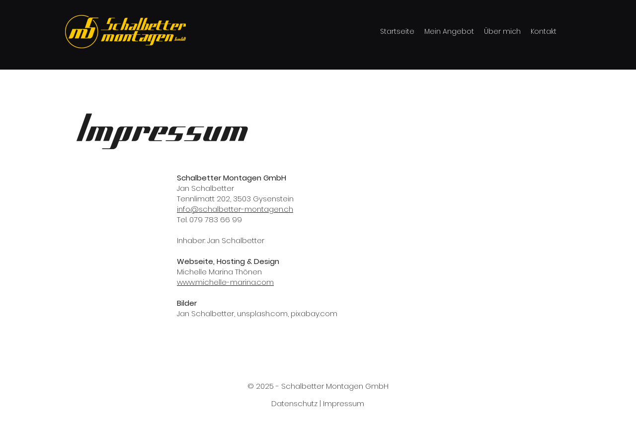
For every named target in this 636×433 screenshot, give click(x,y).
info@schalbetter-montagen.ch (235, 209)
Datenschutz (294, 403)
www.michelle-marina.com (225, 282)
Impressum (343, 403)
